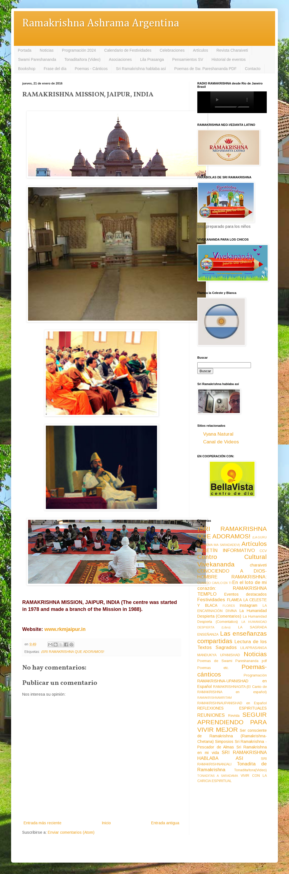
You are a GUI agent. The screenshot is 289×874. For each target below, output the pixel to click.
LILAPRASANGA (253, 648)
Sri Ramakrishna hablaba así (141, 68)
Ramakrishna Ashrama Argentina (100, 23)
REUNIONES (211, 715)
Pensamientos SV (187, 59)
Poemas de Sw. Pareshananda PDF (205, 68)
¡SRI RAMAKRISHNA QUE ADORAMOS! (72, 652)
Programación (255, 675)
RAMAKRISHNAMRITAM (214, 697)
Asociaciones (120, 59)
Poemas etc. (213, 668)
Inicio (106, 823)
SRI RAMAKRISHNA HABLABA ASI (232, 755)
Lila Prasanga (152, 59)
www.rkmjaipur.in (65, 629)
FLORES (229, 605)
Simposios (224, 741)
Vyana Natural (218, 434)
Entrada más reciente (42, 823)
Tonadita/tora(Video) (250, 770)
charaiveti (258, 565)
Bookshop (26, 68)
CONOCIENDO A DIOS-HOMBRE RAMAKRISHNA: (232, 574)
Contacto (252, 68)
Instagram (248, 605)
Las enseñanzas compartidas (232, 637)
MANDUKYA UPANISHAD (218, 655)
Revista (234, 716)
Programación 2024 (79, 50)
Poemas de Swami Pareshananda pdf (232, 661)
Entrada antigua (165, 823)
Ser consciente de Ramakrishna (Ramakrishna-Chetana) (232, 736)
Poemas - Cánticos (91, 68)
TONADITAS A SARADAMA (217, 775)
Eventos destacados (245, 594)
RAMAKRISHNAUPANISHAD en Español (232, 703)
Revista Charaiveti (232, 50)
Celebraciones (172, 50)
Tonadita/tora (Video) (82, 59)
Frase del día (55, 68)
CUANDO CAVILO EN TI (214, 583)
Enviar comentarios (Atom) (71, 832)
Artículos (200, 50)
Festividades (211, 599)
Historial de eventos (228, 59)
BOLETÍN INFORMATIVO (226, 550)
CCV (263, 551)
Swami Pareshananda (37, 59)
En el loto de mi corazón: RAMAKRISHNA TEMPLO (232, 588)
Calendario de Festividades (127, 50)
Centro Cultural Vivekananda (232, 560)
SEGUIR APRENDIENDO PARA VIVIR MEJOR (232, 722)
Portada (24, 50)
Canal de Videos (221, 442)
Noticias (47, 50)
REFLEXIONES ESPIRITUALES (232, 708)
